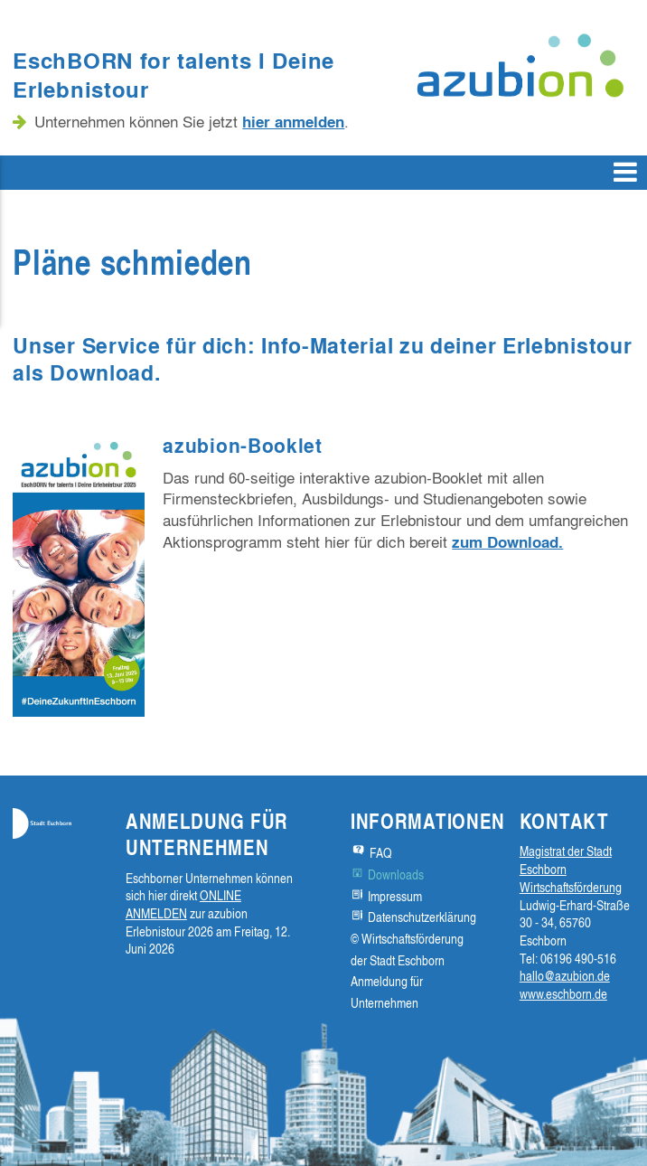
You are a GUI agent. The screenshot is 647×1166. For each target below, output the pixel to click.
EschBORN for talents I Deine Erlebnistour (173, 74)
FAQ (381, 852)
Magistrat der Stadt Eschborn (566, 860)
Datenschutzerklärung (422, 916)
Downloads (396, 874)
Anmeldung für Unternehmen (387, 992)
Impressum (395, 896)
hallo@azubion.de (565, 975)
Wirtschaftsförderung (571, 887)
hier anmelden (293, 121)
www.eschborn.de (563, 993)
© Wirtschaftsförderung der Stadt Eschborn (407, 949)
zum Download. (507, 542)
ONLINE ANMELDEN (183, 904)
